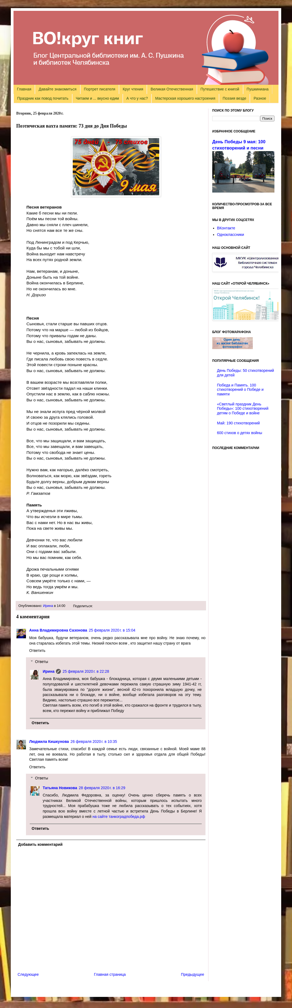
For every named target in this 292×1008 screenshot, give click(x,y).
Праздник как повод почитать (42, 98)
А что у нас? (137, 98)
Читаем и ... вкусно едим (97, 98)
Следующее (28, 974)
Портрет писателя (99, 89)
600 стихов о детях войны (239, 433)
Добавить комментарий (40, 844)
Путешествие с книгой (219, 89)
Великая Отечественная (172, 89)
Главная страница (110, 974)
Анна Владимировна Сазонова (58, 630)
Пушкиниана (257, 89)
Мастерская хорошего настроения (185, 98)
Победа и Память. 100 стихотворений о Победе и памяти (240, 389)
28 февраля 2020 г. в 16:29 (102, 788)
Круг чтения (133, 89)
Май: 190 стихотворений (238, 423)
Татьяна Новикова (60, 788)
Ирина (48, 606)
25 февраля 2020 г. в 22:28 (85, 671)
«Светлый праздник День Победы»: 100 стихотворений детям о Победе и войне (242, 408)
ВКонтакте (226, 228)
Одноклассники (230, 234)
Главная (24, 89)
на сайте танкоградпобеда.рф (118, 816)
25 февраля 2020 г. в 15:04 (112, 630)
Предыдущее (192, 974)
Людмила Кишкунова (49, 741)
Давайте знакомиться (58, 89)
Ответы (41, 661)
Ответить (37, 650)
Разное (260, 98)
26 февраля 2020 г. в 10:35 (94, 741)
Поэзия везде (234, 98)
